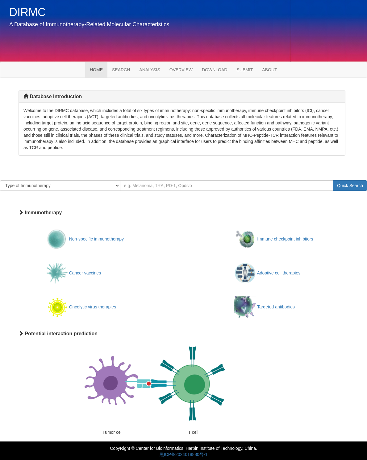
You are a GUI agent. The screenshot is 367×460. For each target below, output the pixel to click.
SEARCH (121, 69)
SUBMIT (244, 69)
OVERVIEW (181, 69)
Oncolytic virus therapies (92, 306)
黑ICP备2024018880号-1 (184, 454)
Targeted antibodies (276, 306)
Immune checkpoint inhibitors (285, 238)
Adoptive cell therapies (278, 272)
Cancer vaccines (85, 272)
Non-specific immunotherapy (96, 238)
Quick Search (350, 185)
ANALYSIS (149, 69)
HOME (98, 69)
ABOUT (269, 69)
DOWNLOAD (214, 69)
